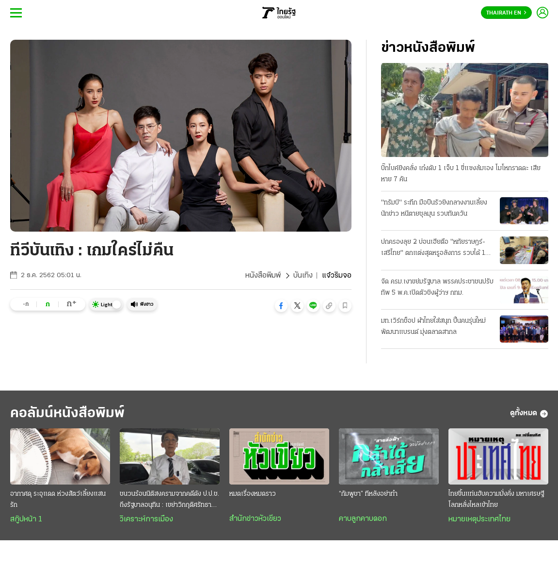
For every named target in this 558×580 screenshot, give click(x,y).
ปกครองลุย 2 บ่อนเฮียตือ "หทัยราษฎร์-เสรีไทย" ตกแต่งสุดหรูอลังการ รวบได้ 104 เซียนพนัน (437, 248)
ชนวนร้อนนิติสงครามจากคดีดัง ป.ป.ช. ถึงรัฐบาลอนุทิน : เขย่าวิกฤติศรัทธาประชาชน (169, 500)
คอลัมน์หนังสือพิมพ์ (67, 413)
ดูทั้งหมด (529, 413)
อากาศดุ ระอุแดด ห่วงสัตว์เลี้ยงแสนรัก (58, 499)
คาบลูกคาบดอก (363, 519)
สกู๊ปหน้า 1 (26, 519)
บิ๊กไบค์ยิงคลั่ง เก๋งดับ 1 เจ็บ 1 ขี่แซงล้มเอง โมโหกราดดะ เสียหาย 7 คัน (461, 174)
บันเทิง (303, 276)
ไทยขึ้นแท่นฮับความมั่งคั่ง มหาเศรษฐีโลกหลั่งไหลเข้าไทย (496, 499)
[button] (281, 305)
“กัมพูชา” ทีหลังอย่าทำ (368, 494)
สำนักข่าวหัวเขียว (255, 519)
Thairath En (506, 13)
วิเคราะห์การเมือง (146, 519)
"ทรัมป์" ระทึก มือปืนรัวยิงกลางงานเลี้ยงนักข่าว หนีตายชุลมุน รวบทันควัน (434, 208)
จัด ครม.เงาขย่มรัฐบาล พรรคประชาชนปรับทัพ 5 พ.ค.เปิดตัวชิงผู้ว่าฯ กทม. (437, 287)
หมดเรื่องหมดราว (252, 494)
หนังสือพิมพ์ (263, 276)
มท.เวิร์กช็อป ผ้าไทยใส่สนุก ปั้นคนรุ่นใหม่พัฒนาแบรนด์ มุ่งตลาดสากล (433, 326)
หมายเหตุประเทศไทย (479, 519)
